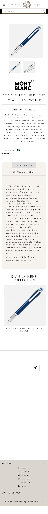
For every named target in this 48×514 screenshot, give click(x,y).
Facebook (25, 468)
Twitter (25, 471)
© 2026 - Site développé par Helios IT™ (24, 502)
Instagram (25, 482)
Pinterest (25, 479)
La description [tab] (24, 165)
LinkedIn (25, 486)
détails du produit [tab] (24, 172)
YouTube (25, 475)
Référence (18, 110)
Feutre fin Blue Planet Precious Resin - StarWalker (25, 330)
